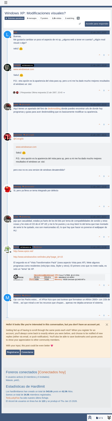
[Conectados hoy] (52, 372)
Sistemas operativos (14, 18)
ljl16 (15, 32)
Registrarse (13, 352)
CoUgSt (16, 65)
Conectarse (27, 352)
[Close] (106, 324)
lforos (16, 247)
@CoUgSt (24, 104)
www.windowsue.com (23, 69)
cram (15, 104)
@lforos (26, 296)
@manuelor (28, 187)
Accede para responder (97, 23)
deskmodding (54, 108)
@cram (38, 247)
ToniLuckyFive (13, 398)
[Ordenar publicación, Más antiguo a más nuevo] (79, 24)
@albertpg (24, 217)
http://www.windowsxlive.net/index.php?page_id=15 (38, 257)
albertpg (17, 187)
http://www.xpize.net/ (23, 251)
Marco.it (17, 296)
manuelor (17, 135)
